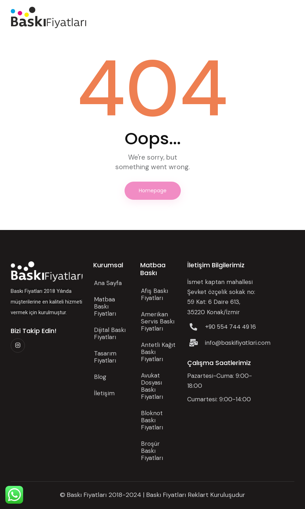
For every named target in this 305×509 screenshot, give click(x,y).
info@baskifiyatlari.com (237, 343)
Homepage (153, 190)
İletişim (104, 393)
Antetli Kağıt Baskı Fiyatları (158, 352)
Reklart (198, 495)
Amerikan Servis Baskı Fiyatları (157, 321)
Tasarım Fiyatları (105, 356)
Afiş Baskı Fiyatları (154, 294)
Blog (100, 377)
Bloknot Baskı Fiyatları (152, 420)
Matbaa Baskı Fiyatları (105, 306)
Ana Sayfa (108, 283)
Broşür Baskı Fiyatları (152, 451)
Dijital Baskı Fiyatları (110, 333)
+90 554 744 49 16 (230, 327)
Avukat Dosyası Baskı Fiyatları (152, 386)
